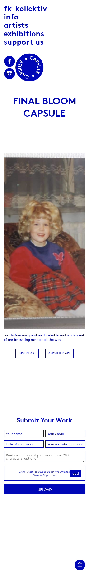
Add (75, 473)
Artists (16, 24)
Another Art (59, 353)
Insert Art (27, 353)
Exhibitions (24, 33)
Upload (44, 489)
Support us (24, 41)
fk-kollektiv (25, 8)
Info (11, 16)
